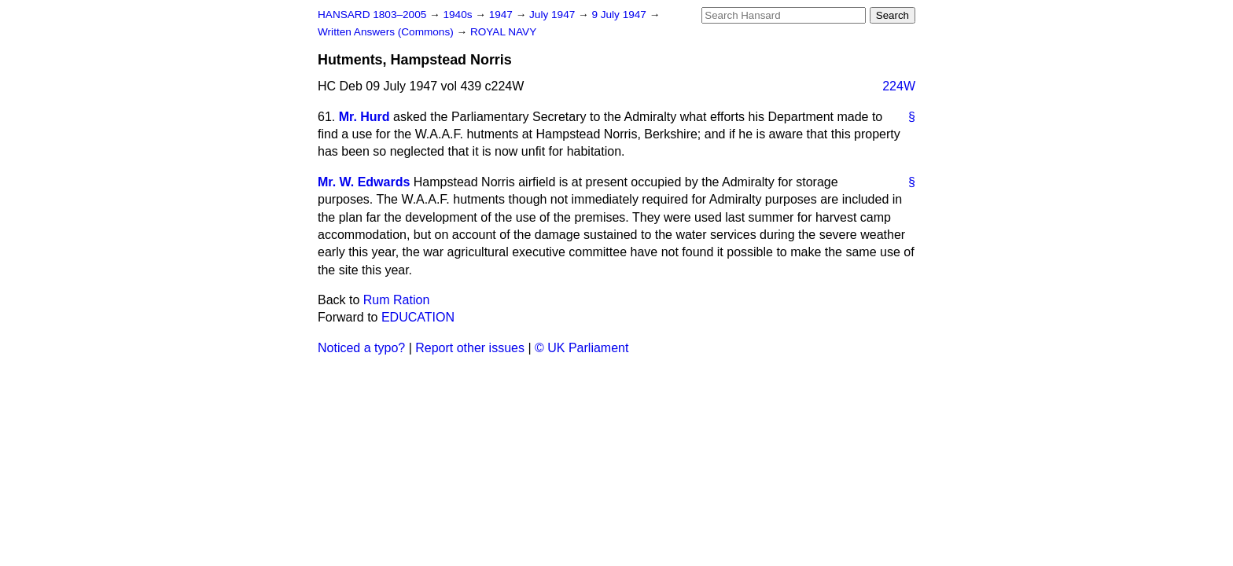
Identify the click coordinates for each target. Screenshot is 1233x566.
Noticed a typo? (361, 348)
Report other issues (469, 348)
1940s (459, 14)
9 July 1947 (620, 14)
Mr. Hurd (364, 116)
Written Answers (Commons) (387, 32)
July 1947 (553, 14)
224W (898, 86)
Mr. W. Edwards (364, 182)
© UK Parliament (581, 348)
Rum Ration (396, 300)
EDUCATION (418, 317)
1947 (502, 14)
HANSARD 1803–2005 (372, 14)
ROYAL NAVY (503, 32)
